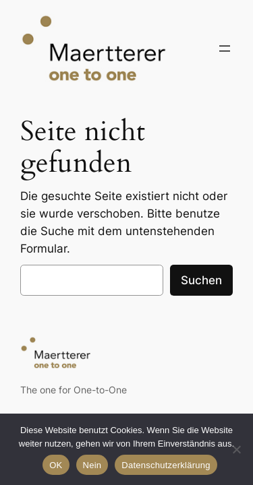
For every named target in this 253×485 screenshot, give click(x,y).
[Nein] (236, 449)
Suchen (201, 280)
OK (55, 465)
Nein (92, 465)
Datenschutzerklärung (165, 465)
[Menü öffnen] (225, 48)
